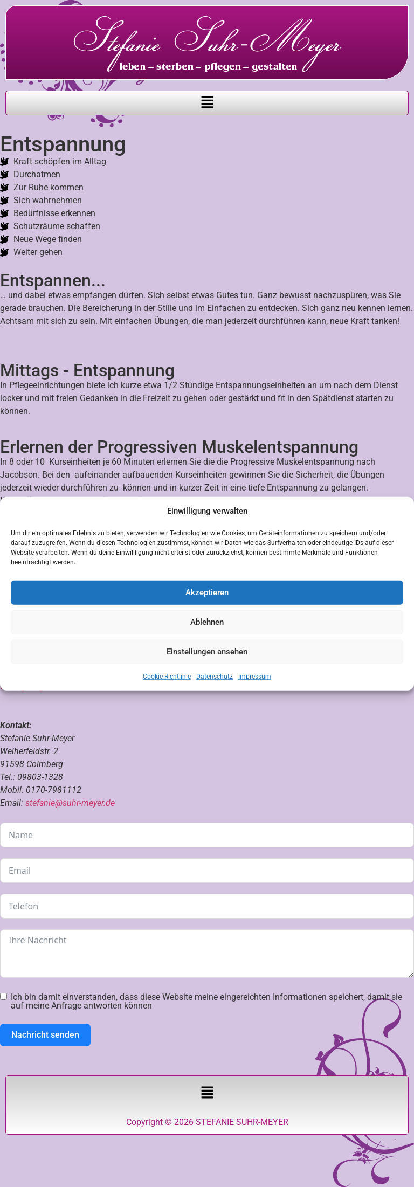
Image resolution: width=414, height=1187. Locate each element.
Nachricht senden (45, 1035)
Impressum (254, 676)
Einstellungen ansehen (207, 652)
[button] (207, 103)
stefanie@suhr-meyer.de (70, 803)
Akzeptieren (207, 592)
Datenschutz (214, 676)
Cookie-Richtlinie (167, 676)
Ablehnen (207, 622)
